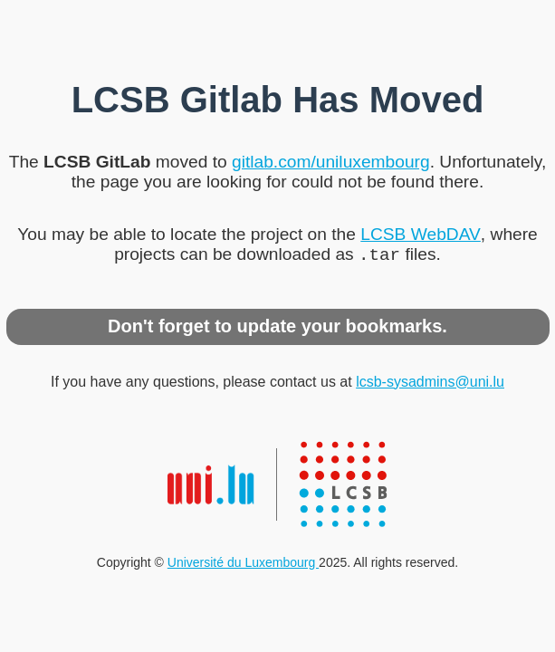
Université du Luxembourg (243, 564)
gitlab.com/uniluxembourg (331, 159)
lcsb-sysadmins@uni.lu (430, 383)
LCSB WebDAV (420, 232)
